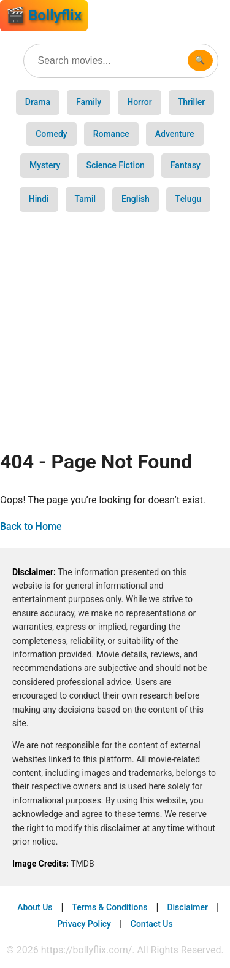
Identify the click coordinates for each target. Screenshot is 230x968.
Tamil (85, 199)
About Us (34, 907)
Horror (139, 102)
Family (88, 102)
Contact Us (152, 924)
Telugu (188, 199)
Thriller (191, 102)
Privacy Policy (84, 924)
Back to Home (31, 526)
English (135, 199)
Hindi (39, 199)
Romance (111, 134)
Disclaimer (187, 907)
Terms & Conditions (109, 907)
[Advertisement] (115, 326)
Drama (37, 102)
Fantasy (186, 165)
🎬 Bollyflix (44, 15)
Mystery (44, 165)
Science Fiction (115, 165)
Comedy (51, 134)
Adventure (174, 134)
